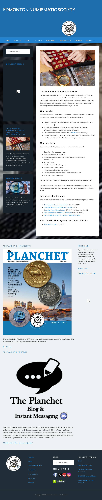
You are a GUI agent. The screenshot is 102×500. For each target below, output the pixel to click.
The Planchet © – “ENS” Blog (15, 352)
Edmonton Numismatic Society (39, 9)
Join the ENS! (83, 246)
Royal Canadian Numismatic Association (58, 212)
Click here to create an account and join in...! (18, 443)
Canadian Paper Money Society (54, 210)
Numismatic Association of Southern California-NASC (62, 215)
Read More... (7, 347)
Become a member (14, 178)
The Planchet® (33, 474)
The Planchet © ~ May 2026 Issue (16, 246)
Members (31, 482)
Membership (32, 470)
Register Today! (83, 268)
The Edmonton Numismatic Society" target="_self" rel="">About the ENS (15, 131)
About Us (31, 457)
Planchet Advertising (85, 465)
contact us (73, 132)
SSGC (80, 461)
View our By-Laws (50, 224)
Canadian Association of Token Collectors (58, 207)
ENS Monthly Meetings (35, 465)
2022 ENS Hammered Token (87, 476)
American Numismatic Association (56, 205)
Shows (30, 461)
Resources (31, 478)
